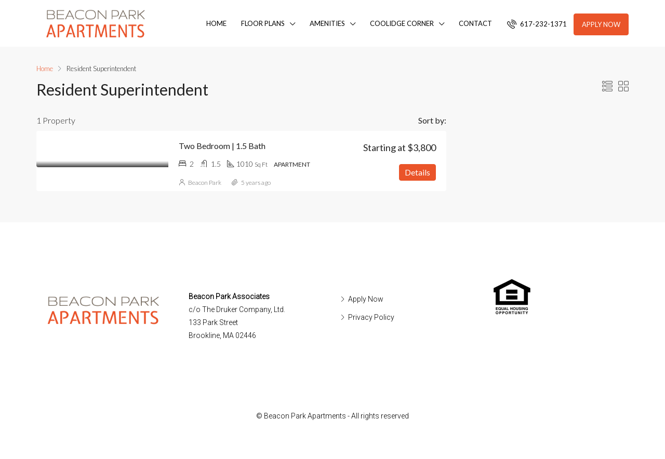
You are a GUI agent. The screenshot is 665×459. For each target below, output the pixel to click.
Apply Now (601, 24)
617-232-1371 (537, 24)
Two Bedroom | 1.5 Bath (222, 146)
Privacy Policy (371, 317)
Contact (475, 23)
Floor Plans (263, 23)
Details (417, 172)
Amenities (327, 23)
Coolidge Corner (402, 23)
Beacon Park (204, 182)
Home (216, 23)
